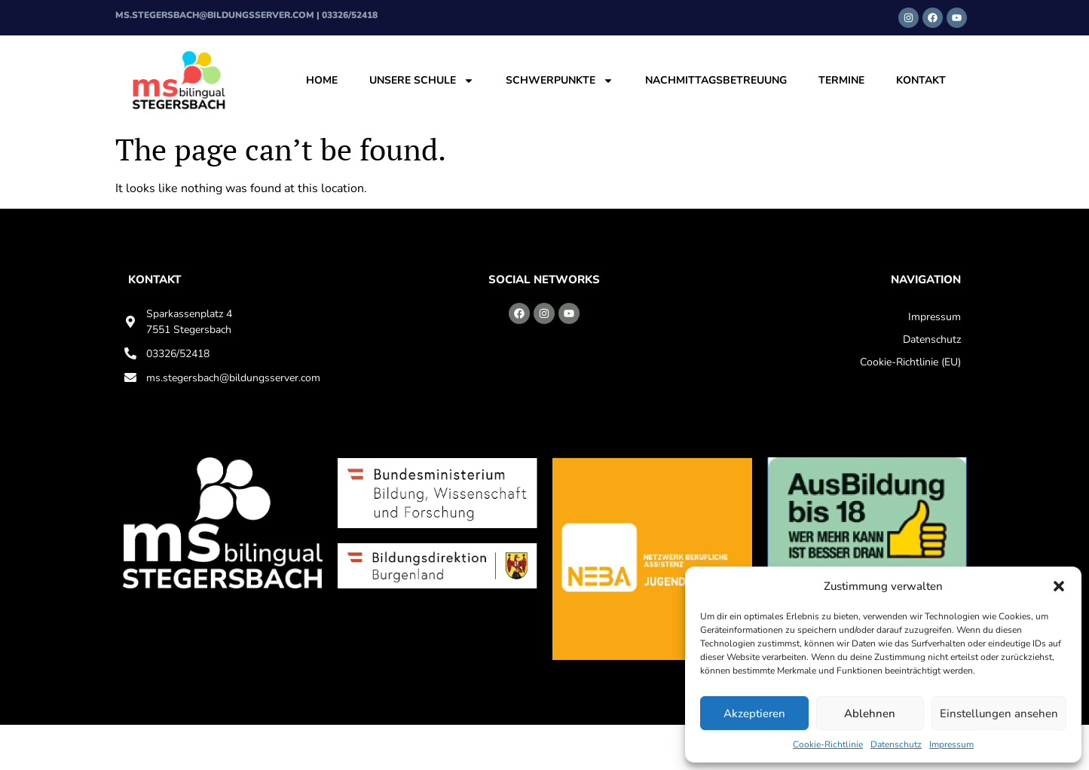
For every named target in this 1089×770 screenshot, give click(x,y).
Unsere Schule (421, 80)
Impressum (951, 744)
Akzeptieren (754, 713)
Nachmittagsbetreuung (716, 80)
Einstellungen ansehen (999, 713)
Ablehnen (869, 713)
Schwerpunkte (559, 80)
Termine (841, 80)
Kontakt (921, 80)
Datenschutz (896, 744)
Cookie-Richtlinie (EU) (910, 362)
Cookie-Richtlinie (828, 744)
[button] (1058, 586)
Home (322, 80)
